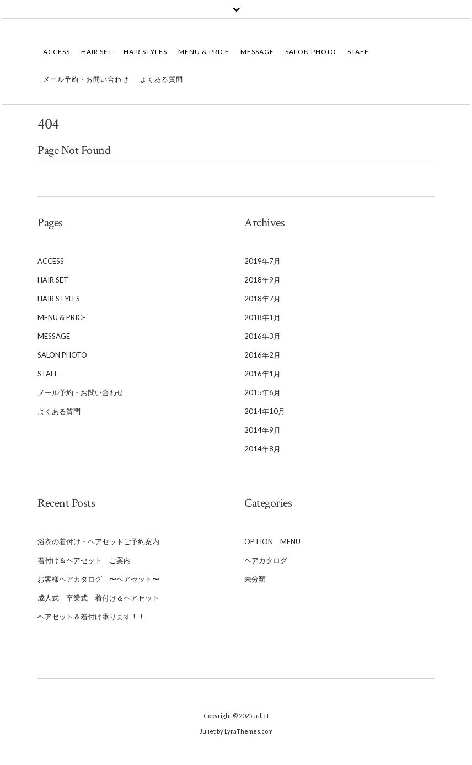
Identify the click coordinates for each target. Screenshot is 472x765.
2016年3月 (262, 336)
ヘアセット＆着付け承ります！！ (91, 616)
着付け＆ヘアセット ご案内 (84, 560)
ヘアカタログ (265, 560)
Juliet (261, 715)
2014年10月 (264, 411)
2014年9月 (262, 430)
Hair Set (96, 51)
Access (56, 51)
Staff (361, 51)
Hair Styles (145, 51)
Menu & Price (203, 51)
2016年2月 (262, 354)
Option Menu (272, 541)
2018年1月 (262, 317)
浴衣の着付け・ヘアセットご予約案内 (98, 541)
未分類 (255, 579)
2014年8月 (262, 448)
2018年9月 (262, 279)
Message (257, 51)
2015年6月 (262, 392)
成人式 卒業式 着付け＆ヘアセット (98, 597)
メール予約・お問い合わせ (86, 79)
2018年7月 (262, 298)
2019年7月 (262, 261)
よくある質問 (161, 79)
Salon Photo (310, 51)
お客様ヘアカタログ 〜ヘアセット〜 (98, 579)
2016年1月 (262, 373)
